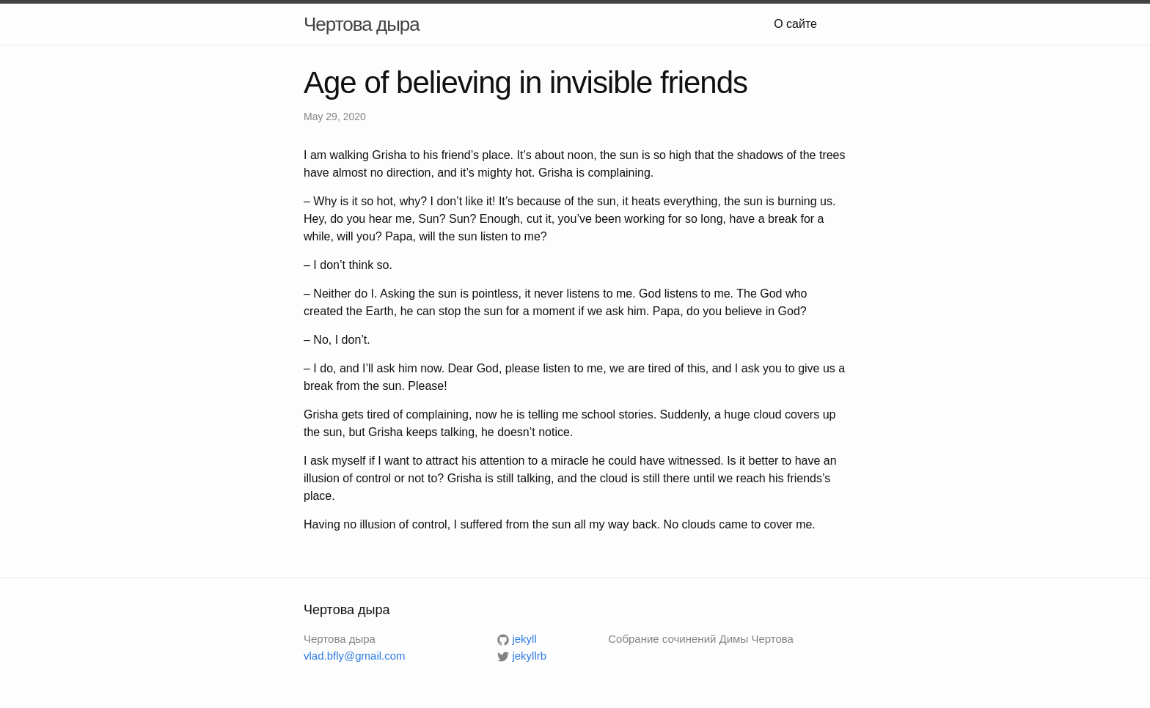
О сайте (795, 24)
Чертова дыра (362, 24)
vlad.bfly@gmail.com (355, 655)
